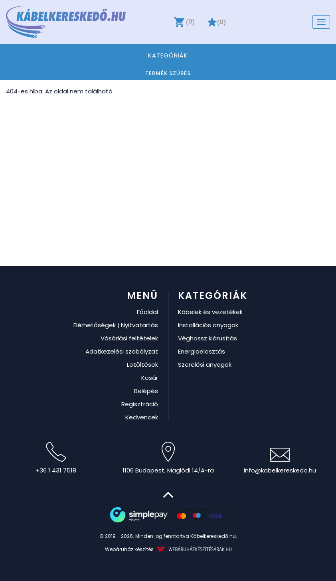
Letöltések (142, 364)
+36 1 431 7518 (56, 458)
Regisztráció (139, 404)
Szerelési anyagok (204, 364)
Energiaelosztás (201, 351)
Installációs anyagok (208, 325)
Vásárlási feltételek (129, 338)
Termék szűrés (168, 73)
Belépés (146, 391)
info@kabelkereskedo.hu (280, 461)
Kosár (149, 378)
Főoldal (147, 312)
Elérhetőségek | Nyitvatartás (115, 325)
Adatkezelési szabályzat (121, 351)
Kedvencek (141, 417)
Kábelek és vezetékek (210, 312)
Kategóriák (168, 54)
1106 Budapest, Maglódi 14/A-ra (168, 458)
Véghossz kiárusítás (207, 338)
